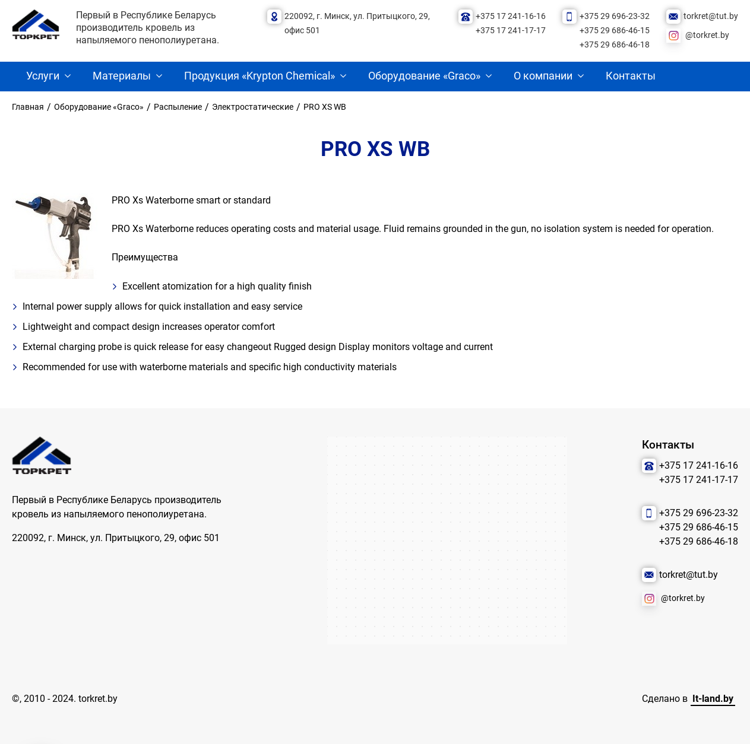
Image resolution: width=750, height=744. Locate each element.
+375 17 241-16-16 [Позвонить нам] (511, 16)
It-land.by (712, 698)
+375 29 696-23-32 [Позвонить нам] (615, 16)
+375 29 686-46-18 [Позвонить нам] (615, 45)
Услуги (42, 76)
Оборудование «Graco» (424, 76)
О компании (543, 76)
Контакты (631, 76)
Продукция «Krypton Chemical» (259, 76)
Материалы (122, 76)
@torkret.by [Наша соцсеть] (707, 35)
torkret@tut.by (710, 16)
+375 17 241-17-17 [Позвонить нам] (511, 31)
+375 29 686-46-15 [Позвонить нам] (615, 31)
